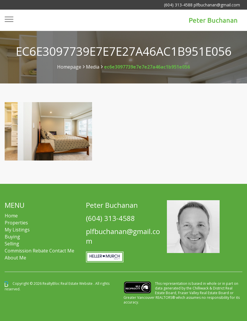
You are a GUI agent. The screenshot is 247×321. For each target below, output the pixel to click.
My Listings (17, 229)
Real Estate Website (77, 283)
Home (11, 215)
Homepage (69, 66)
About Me (15, 257)
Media (92, 66)
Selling (12, 243)
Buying (12, 236)
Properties (16, 222)
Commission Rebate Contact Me (39, 250)
